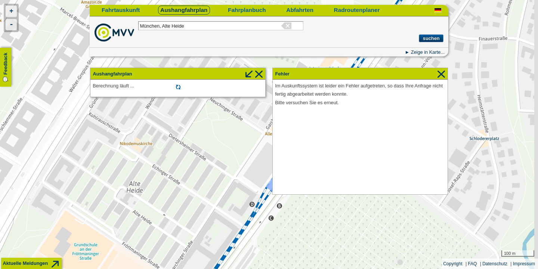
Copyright (452, 263)
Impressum (524, 263)
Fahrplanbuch (247, 10)
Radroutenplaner (357, 10)
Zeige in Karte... (428, 52)
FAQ (472, 263)
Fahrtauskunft (121, 10)
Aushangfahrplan (183, 10)
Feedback (5, 64)
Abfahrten (299, 10)
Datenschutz (494, 263)
